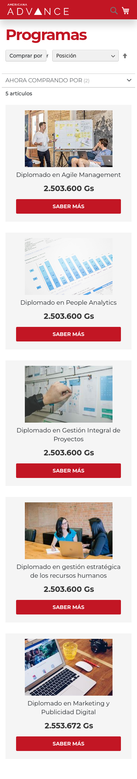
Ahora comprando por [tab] (43, 80)
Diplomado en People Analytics (68, 302)
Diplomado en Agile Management (68, 174)
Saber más (68, 206)
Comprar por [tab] (25, 55)
